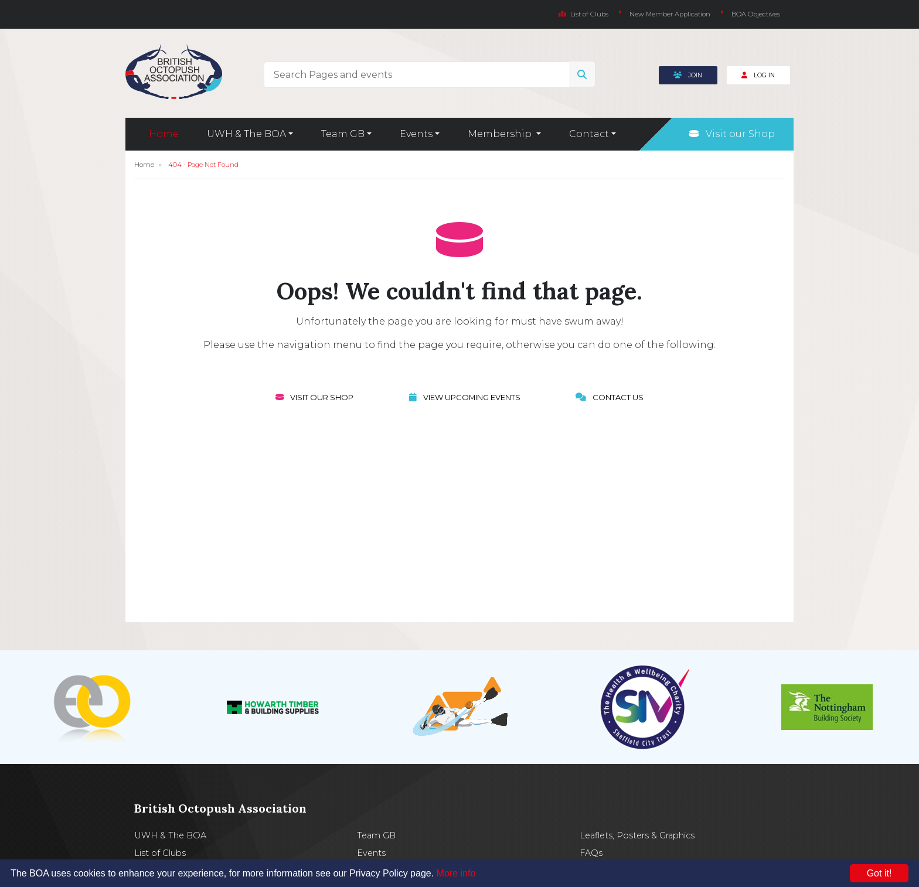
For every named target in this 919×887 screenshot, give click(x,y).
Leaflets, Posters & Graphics (637, 835)
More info (456, 873)
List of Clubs (583, 14)
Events (371, 853)
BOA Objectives (755, 14)
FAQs (591, 853)
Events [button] (416, 133)
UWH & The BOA (170, 835)
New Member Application (669, 14)
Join (687, 75)
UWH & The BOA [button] (246, 133)
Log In (758, 75)
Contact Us (610, 397)
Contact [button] (589, 133)
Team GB (376, 835)
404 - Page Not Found (203, 165)
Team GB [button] (343, 133)
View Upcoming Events (464, 397)
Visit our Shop (732, 133)
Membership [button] (501, 133)
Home (164, 133)
